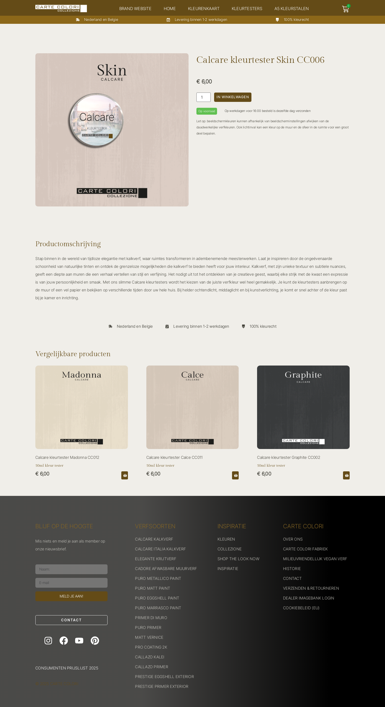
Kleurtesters (248, 8)
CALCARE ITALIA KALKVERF (160, 548)
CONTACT (292, 578)
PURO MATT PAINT (152, 588)
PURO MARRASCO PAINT (158, 607)
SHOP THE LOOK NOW (238, 558)
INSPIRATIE (228, 568)
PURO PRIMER (148, 627)
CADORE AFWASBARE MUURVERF (166, 568)
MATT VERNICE (149, 637)
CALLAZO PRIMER (151, 666)
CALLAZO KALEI (149, 656)
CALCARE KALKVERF (154, 539)
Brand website (136, 8)
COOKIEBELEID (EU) (301, 607)
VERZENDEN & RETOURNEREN (311, 588)
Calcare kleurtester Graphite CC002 (288, 457)
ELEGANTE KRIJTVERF (155, 558)
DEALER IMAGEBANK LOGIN (308, 598)
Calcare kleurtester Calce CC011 (174, 457)
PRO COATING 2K (151, 647)
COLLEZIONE (230, 548)
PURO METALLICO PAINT (158, 578)
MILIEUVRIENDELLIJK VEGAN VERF (315, 558)
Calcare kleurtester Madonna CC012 (67, 457)
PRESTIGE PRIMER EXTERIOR (161, 686)
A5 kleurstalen (292, 8)
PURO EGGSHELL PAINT (157, 598)
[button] (124, 475)
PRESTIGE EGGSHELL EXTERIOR (164, 676)
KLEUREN (226, 539)
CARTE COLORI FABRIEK (305, 548)
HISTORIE (292, 568)
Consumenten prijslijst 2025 (66, 668)
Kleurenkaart (204, 8)
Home (171, 8)
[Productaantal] (203, 97)
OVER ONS (293, 539)
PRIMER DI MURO (151, 617)
